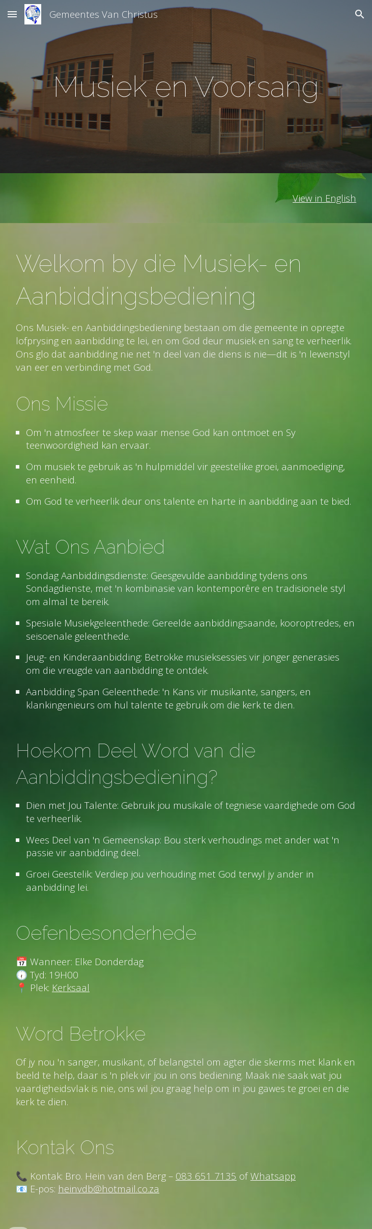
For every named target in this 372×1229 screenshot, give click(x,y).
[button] (12, 14)
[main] (186, 87)
